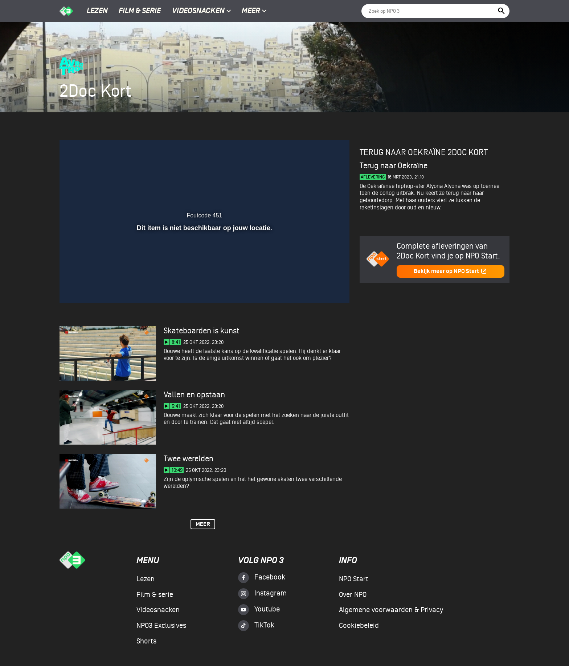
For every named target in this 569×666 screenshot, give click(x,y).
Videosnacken (198, 11)
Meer (254, 11)
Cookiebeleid (359, 626)
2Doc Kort (467, 152)
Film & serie (140, 11)
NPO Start (353, 579)
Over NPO (353, 595)
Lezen (97, 11)
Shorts (146, 641)
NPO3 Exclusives (161, 626)
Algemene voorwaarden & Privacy (391, 610)
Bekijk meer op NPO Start (450, 271)
